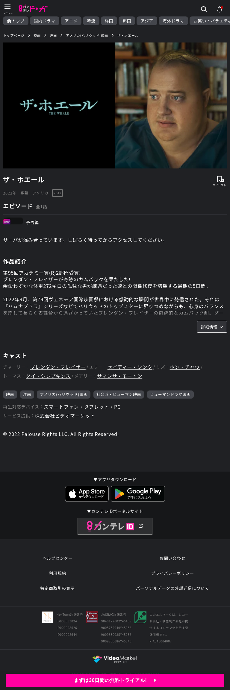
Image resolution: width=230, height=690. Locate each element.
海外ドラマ (173, 21)
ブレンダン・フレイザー (58, 367)
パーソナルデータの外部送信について (172, 588)
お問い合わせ (172, 558)
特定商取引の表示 (57, 588)
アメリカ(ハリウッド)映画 (63, 394)
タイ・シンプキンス (48, 376)
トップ (16, 21)
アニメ (71, 21)
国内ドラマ (44, 21)
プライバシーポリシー (172, 573)
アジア (146, 21)
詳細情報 (212, 327)
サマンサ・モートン (119, 376)
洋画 (109, 21)
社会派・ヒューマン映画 (118, 394)
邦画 (126, 21)
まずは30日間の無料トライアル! (115, 680)
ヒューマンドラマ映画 (170, 394)
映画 (10, 394)
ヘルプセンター (58, 558)
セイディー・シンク (130, 367)
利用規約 (57, 573)
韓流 (91, 21)
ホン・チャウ (185, 367)
